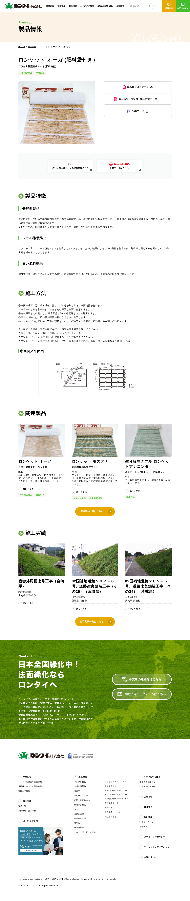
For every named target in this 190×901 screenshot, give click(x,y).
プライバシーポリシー (154, 837)
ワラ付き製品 (26, 73)
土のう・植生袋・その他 (85, 832)
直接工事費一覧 (112, 803)
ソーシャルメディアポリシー (158, 847)
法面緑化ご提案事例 (27, 811)
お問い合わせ (183, 5)
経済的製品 (79, 827)
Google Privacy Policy (76, 879)
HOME (21, 46)
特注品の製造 (111, 817)
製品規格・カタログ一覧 (116, 782)
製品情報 (73, 6)
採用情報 (169, 5)
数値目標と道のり (147, 782)
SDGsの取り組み (105, 6)
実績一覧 (22, 806)
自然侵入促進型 (81, 795)
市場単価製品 (80, 786)
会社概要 (120, 6)
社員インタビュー (147, 822)
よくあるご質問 (87, 6)
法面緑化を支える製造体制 (30, 786)
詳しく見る (28, 489)
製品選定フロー (112, 786)
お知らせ (148, 796)
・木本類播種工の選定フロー (116, 794)
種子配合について (113, 812)
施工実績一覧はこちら (96, 621)
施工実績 (61, 6)
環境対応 (40, 73)
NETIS (77, 809)
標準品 (77, 823)
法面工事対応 (24, 791)
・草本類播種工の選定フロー (116, 790)
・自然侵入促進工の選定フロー (116, 799)
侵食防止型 (79, 814)
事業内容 (50, 6)
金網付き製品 (80, 805)
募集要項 (143, 827)
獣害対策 (109, 807)
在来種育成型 (95, 498)
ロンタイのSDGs (147, 786)
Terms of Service (101, 879)
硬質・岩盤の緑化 (82, 800)
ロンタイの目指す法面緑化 (30, 782)
